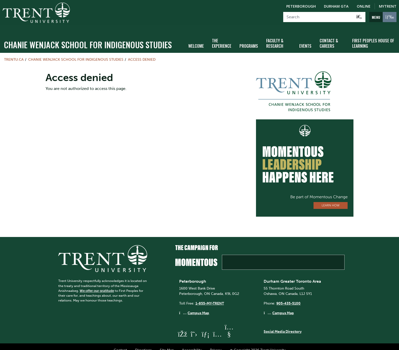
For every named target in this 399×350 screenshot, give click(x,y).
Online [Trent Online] (363, 6)
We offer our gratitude (97, 283)
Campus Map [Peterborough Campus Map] (198, 306)
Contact (120, 343)
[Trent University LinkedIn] (205, 327)
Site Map (167, 343)
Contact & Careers (329, 36)
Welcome (196, 39)
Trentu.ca (14, 52)
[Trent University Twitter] (194, 327)
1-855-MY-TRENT (209, 296)
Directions (143, 343)
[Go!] (359, 17)
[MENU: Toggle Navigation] (382, 17)
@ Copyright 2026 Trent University (258, 343)
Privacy (216, 343)
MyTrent (387, 6)
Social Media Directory (283, 324)
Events (305, 39)
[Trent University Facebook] (182, 327)
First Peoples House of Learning (373, 36)
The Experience (221, 36)
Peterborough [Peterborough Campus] (301, 6)
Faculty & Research (274, 36)
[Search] (318, 17)
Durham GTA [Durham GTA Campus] (336, 6)
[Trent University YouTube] (229, 327)
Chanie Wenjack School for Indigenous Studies (88, 37)
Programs (248, 39)
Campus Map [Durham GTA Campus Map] (283, 306)
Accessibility (192, 343)
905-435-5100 (288, 296)
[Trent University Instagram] (217, 327)
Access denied (141, 52)
